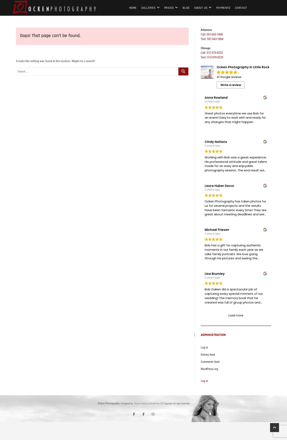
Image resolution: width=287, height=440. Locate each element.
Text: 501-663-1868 (212, 39)
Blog (186, 8)
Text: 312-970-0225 (212, 57)
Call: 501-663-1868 (212, 34)
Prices (169, 8)
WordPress (154, 421)
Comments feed (210, 379)
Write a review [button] (230, 85)
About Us (200, 8)
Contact (241, 8)
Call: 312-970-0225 (212, 53)
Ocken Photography (109, 421)
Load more (235, 333)
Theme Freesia (140, 421)
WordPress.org (209, 387)
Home (133, 8)
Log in (204, 365)
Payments (223, 8)
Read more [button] (212, 172)
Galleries (148, 8)
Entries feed (208, 372)
